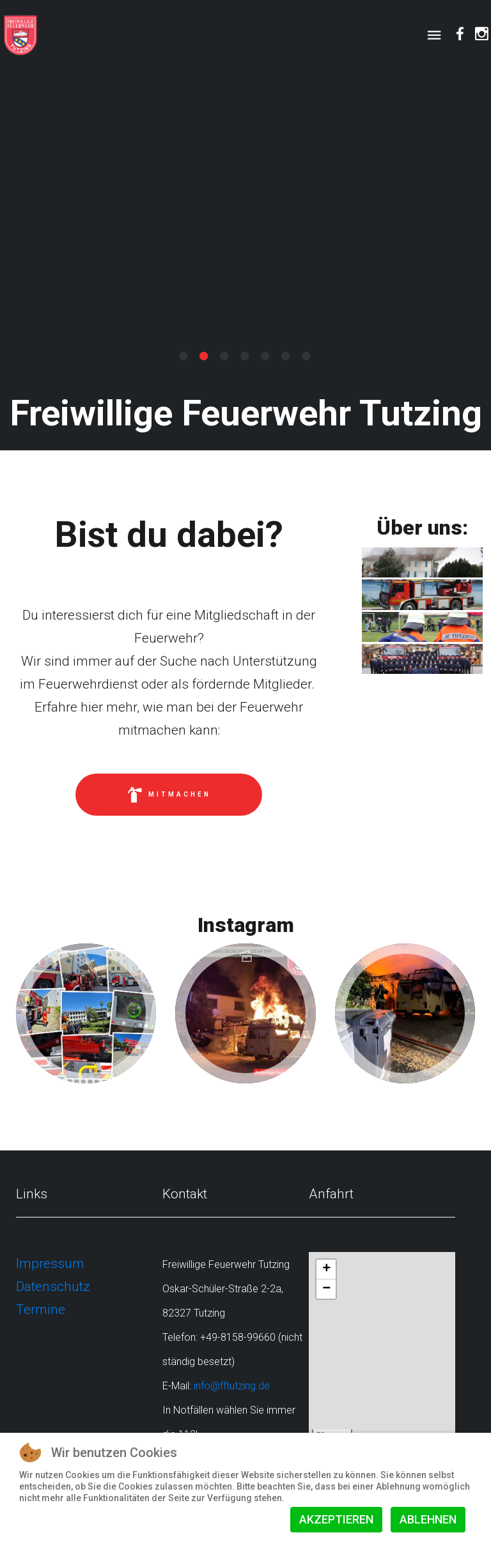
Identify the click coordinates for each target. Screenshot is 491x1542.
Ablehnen (428, 1519)
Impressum (50, 1263)
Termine (40, 1309)
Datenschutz (53, 1286)
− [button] (326, 1289)
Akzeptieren (336, 1519)
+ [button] (326, 1269)
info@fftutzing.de (232, 1386)
